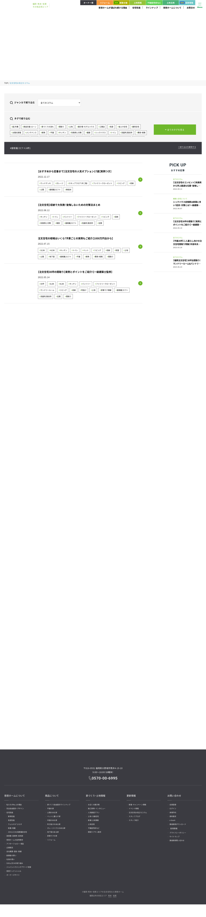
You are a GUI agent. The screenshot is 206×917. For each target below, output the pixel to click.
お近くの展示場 (95, 804)
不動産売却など (154, 2)
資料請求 (173, 818)
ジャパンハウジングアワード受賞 (20, 878)
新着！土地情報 (94, 823)
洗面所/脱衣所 (130, 133)
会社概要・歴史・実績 (15, 859)
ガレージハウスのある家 (58, 832)
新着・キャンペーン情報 (138, 804)
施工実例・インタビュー (98, 809)
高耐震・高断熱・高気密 (16, 841)
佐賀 (114, 908)
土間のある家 (53, 814)
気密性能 (12, 823)
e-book (173, 823)
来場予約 (173, 814)
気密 (114, 127)
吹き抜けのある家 (55, 827)
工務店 (104, 127)
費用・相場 (145, 133)
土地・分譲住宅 (94, 818)
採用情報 (186, 2)
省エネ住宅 (125, 127)
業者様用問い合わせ (178, 846)
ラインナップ (152, 8)
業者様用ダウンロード (179, 827)
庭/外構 (15, 127)
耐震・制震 (13, 832)
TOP (6, 83)
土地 (72, 127)
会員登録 (173, 804)
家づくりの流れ (48, 127)
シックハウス (103, 133)
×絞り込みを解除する (186, 147)
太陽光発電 (17, 133)
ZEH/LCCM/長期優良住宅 (19, 837)
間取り (62, 127)
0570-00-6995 (105, 778)
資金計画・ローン (30, 127)
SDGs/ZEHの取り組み (16, 873)
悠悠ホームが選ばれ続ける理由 (113, 8)
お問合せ (191, 8)
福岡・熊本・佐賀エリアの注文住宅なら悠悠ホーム (104, 904)
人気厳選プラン (95, 814)
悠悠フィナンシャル (15, 882)
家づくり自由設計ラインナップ (60, 804)
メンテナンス (32, 133)
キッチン (64, 133)
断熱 (44, 133)
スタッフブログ (135, 818)
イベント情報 (134, 809)
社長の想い (11, 869)
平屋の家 (51, 809)
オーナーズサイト (14, 887)
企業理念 (10, 855)
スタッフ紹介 (134, 823)
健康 (90, 133)
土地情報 (138, 2)
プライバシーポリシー (179, 837)
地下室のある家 (54, 837)
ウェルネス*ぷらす (17, 827)
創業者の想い (12, 864)
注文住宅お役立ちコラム (139, 814)
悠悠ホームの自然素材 (16, 846)
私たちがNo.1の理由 (15, 804)
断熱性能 (12, 818)
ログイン (173, 809)
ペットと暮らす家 (55, 818)
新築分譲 (120, 2)
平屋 (53, 133)
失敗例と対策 (78, 133)
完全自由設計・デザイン (16, 809)
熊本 (110, 908)
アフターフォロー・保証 (16, 850)
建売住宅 (139, 127)
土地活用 (171, 2)
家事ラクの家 (53, 841)
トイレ (116, 133)
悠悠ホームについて (172, 8)
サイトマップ (175, 841)
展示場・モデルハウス (88, 127)
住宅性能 (136, 8)
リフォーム (105, 2)
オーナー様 (88, 2)
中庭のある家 (53, 823)
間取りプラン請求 (96, 837)
